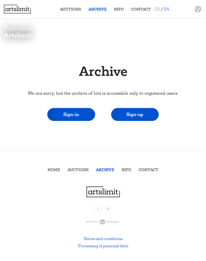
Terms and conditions (103, 238)
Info (119, 9)
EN (166, 9)
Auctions (70, 9)
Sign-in (71, 114)
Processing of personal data (103, 245)
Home (54, 169)
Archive (97, 9)
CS (157, 9)
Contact (141, 9)
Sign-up (134, 114)
